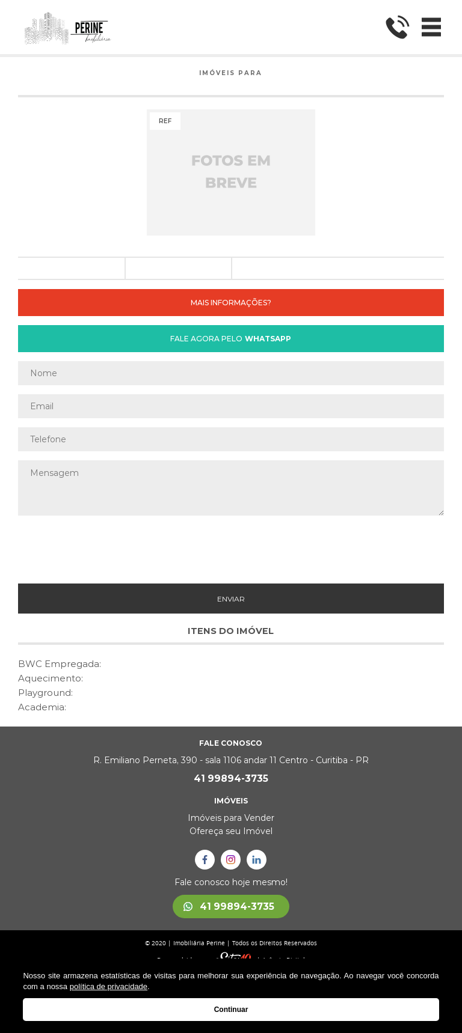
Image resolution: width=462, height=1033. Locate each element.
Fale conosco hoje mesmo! (231, 882)
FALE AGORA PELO (230, 338)
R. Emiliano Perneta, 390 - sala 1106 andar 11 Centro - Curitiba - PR (231, 760)
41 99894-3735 (231, 778)
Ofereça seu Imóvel (231, 831)
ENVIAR (231, 598)
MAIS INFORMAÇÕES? (231, 302)
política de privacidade (108, 986)
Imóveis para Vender (231, 817)
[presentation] (231, 548)
